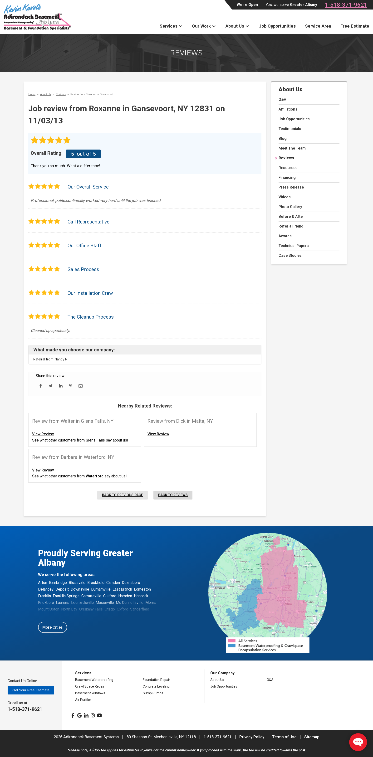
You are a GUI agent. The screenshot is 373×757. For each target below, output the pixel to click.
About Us (237, 26)
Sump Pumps (153, 693)
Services (171, 26)
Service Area (318, 26)
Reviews (286, 158)
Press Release (291, 187)
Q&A (282, 99)
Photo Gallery (290, 206)
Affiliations (288, 109)
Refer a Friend (291, 226)
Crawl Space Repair (89, 686)
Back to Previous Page (122, 495)
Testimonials (290, 128)
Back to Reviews (173, 495)
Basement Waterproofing (94, 680)
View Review (43, 434)
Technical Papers (294, 245)
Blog (283, 138)
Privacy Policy (251, 736)
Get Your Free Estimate (30, 690)
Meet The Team (292, 148)
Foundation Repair (156, 680)
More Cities (52, 627)
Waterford (94, 476)
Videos (285, 197)
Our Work (204, 26)
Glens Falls (95, 440)
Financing (287, 177)
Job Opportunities (277, 26)
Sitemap (311, 736)
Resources (288, 167)
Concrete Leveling (156, 686)
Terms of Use (284, 736)
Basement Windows (90, 693)
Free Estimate (354, 26)
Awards (285, 236)
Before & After (291, 216)
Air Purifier (83, 700)
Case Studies (290, 255)
